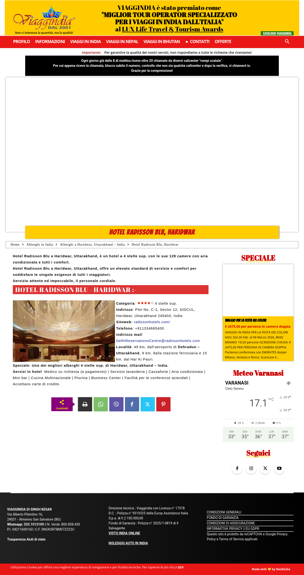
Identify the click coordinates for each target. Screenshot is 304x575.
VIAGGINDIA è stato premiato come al (169, 18)
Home (15, 244)
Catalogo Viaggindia (277, 33)
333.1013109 (34, 524)
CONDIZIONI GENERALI (224, 512)
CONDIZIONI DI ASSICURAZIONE (231, 523)
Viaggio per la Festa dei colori (245, 320)
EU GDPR (252, 529)
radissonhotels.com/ (152, 322)
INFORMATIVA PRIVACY (224, 529)
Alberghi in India (39, 244)
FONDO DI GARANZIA (223, 518)
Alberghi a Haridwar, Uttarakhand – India (92, 244)
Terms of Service (231, 539)
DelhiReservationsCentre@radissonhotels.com (158, 341)
